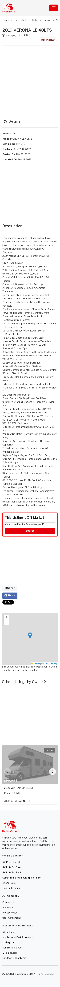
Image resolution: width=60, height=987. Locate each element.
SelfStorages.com (12, 947)
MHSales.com (10, 952)
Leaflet (35, 663)
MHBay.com (8, 942)
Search (30, 530)
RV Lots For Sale (11, 867)
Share (9, 588)
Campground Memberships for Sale (21, 877)
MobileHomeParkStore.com (17, 937)
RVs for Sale (9, 882)
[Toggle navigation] (53, 8)
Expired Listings (11, 888)
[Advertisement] (30, 81)
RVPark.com (9, 932)
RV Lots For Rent (11, 872)
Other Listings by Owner (24, 682)
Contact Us (8, 902)
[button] (30, 635)
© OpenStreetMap (49, 663)
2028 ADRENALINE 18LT (18, 788)
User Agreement (11, 917)
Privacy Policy (9, 912)
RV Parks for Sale (11, 862)
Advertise (7, 907)
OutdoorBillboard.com (14, 958)
